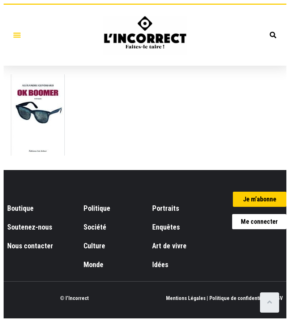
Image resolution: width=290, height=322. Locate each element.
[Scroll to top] (271, 302)
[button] (17, 35)
